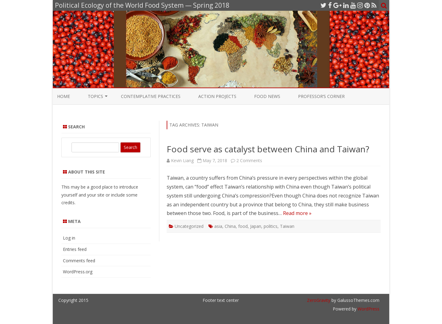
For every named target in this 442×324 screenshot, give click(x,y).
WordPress (367, 309)
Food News (267, 96)
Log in (69, 238)
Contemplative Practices (150, 96)
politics (270, 226)
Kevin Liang (182, 160)
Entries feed (75, 249)
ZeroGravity (318, 300)
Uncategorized (189, 226)
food (243, 226)
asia (218, 226)
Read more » (297, 213)
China (230, 226)
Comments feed (79, 260)
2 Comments (249, 160)
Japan (255, 226)
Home (63, 96)
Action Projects (217, 96)
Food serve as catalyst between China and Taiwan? (268, 149)
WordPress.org (77, 272)
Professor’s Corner (321, 96)
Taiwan (287, 226)
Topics (95, 96)
